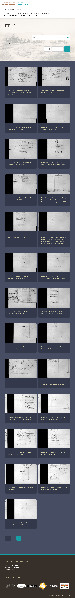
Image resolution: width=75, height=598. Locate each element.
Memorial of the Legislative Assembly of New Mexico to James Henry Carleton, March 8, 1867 (20, 92)
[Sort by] (47, 49)
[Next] (18, 538)
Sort (67, 49)
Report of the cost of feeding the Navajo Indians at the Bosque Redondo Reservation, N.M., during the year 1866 (54, 200)
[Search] (49, 37)
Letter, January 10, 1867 (15, 382)
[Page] (8, 538)
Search (68, 37)
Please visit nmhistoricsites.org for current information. (21, 15)
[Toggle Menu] (70, 4)
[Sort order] (57, 49)
